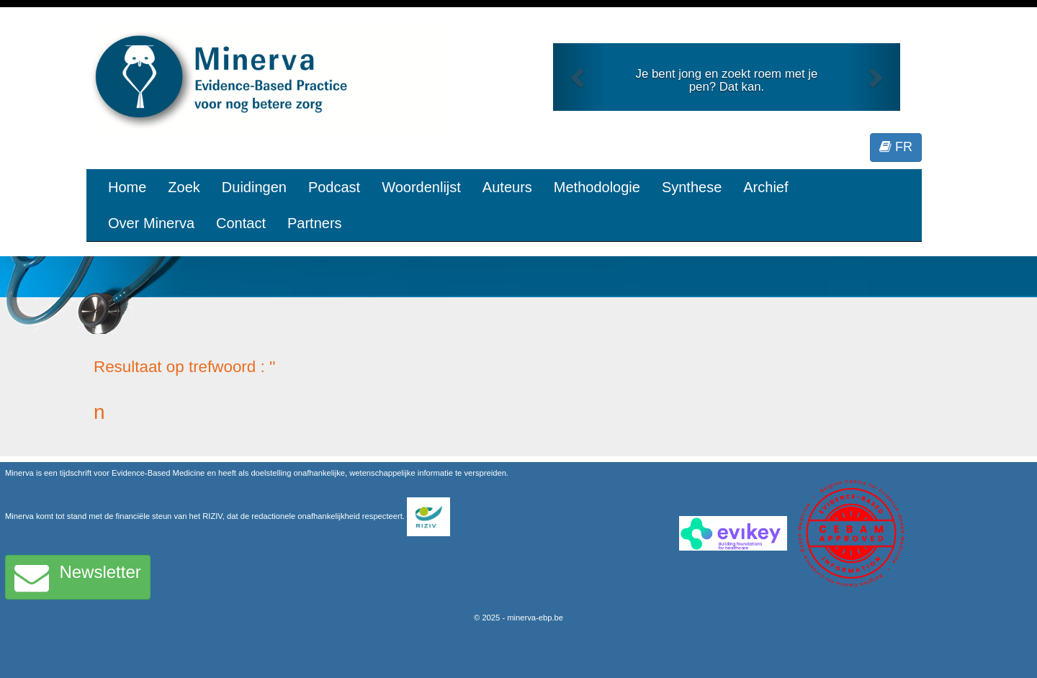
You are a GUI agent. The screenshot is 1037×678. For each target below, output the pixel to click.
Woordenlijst (421, 187)
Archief (765, 187)
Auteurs (507, 187)
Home (127, 187)
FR (895, 147)
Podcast (334, 187)
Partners (314, 223)
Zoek (183, 187)
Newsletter (77, 577)
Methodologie (597, 187)
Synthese (692, 187)
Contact (241, 223)
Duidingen (254, 187)
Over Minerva (151, 223)
